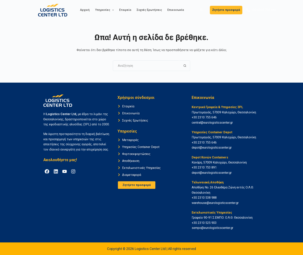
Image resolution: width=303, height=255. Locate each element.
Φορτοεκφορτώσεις (136, 154)
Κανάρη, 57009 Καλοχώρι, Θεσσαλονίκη (219, 162)
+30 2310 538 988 (204, 197)
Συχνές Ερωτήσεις (149, 10)
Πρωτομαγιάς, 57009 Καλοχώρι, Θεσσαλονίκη (224, 112)
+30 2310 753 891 (204, 167)
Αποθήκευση (130, 161)
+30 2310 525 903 (204, 223)
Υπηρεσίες (105, 10)
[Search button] (185, 65)
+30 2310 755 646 (261, 10)
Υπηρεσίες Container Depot (140, 147)
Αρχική (85, 10)
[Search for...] (146, 65)
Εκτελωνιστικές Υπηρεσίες (141, 168)
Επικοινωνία (175, 10)
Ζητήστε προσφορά (226, 10)
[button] (203, 10)
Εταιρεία (125, 10)
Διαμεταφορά (131, 175)
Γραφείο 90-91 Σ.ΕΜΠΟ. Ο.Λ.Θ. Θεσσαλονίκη (222, 217)
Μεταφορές (130, 140)
